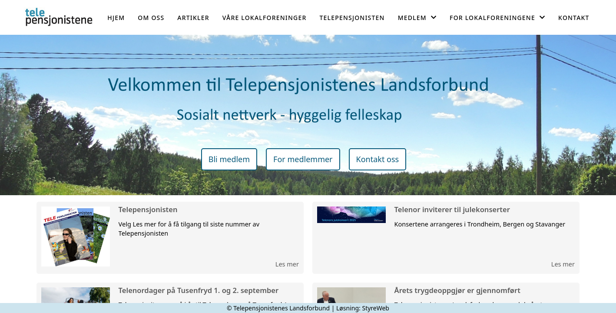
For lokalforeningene (497, 17)
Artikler (193, 17)
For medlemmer (302, 159)
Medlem (417, 17)
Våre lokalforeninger (264, 17)
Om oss (151, 17)
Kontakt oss (377, 159)
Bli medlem (229, 159)
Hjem (116, 17)
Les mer (287, 264)
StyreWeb (375, 308)
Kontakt (574, 17)
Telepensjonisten (351, 17)
